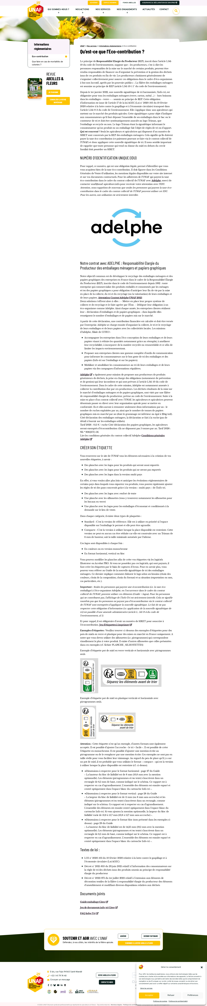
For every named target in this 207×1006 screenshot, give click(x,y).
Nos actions (82, 10)
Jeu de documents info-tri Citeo (97, 907)
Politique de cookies (160, 1001)
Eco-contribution (40, 56)
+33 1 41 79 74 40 (57, 975)
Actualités (148, 9)
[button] (201, 967)
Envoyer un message (58, 979)
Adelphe (156, 180)
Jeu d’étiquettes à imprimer (114, 624)
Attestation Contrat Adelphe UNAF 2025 (120, 297)
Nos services (103, 10)
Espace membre (110, 3)
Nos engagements (127, 10)
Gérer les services (146, 988)
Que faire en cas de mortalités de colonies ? (47, 63)
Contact (164, 9)
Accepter (149, 995)
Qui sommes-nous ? (58, 10)
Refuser (171, 995)
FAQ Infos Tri (87, 913)
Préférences (192, 995)
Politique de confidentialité (178, 1001)
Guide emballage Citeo (92, 902)
